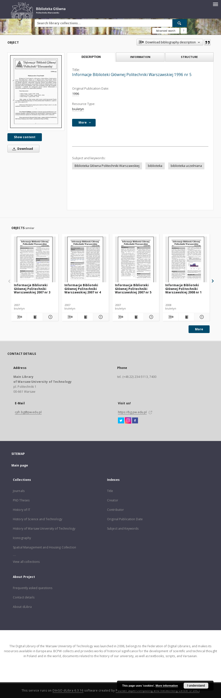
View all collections (26, 562)
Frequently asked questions (32, 588)
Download (22, 149)
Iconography (22, 538)
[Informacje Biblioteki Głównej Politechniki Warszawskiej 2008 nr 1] (186, 260)
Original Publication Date (125, 519)
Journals (19, 491)
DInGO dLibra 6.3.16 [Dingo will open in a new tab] (68, 690)
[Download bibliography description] (19, 317)
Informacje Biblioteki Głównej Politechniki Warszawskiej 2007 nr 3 (32, 288)
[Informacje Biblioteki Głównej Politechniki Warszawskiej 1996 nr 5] (36, 91)
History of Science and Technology (37, 519)
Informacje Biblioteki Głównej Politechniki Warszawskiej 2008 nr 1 (183, 288)
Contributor (115, 510)
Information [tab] (140, 57)
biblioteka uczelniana (186, 166)
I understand (196, 685)
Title (110, 491)
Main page (19, 465)
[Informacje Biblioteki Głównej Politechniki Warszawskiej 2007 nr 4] (85, 260)
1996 (75, 94)
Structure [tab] (189, 57)
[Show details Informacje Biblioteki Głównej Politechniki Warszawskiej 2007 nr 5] (150, 317)
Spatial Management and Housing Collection (44, 547)
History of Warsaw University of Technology (44, 528)
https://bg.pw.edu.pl (132, 412)
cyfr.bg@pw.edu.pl (28, 412)
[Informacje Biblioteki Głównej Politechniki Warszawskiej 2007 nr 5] (136, 260)
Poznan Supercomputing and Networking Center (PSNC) (157, 690)
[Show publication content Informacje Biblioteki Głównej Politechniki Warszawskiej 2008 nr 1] (186, 317)
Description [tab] (91, 57)
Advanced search (165, 30)
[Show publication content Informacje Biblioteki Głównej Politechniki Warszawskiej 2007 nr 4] (85, 317)
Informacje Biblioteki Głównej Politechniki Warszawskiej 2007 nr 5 (133, 288)
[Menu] (215, 4)
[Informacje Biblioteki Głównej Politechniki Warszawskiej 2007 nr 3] (34, 260)
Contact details (23, 597)
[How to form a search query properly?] (183, 31)
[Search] (179, 23)
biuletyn (78, 109)
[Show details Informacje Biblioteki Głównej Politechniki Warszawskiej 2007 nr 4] (100, 317)
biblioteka (155, 166)
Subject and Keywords (122, 528)
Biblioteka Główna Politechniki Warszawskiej (107, 166)
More (199, 329)
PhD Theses (21, 500)
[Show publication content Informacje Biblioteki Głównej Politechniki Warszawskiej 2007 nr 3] (34, 317)
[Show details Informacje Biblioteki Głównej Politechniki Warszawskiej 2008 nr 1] (201, 317)
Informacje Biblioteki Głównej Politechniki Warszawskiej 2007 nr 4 (82, 288)
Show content (24, 137)
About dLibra (22, 607)
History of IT (21, 510)
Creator (112, 500)
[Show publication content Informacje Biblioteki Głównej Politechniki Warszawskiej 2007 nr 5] (135, 317)
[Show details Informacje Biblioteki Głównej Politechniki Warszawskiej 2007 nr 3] (49, 317)
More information (167, 685)
